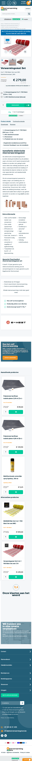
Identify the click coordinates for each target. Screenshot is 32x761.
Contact (3, 651)
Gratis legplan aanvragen (9, 695)
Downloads (4, 124)
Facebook (2, 735)
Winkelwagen (28, 3)
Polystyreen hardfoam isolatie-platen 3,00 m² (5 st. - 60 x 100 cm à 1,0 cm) (13, 399)
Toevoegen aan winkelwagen (16, 412)
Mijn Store (9, 3)
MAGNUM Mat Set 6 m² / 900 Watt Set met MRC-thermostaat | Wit (12, 524)
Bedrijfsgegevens (6, 679)
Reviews (12, 124)
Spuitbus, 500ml (7, 482)
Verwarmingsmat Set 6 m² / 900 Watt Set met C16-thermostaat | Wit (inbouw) (12, 564)
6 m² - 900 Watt (7, 527)
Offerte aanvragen (28, 9)
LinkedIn (5, 735)
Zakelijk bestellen (6, 665)
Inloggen (3, 690)
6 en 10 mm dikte (7, 402)
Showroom (4, 684)
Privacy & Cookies (25, 752)
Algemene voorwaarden (13, 752)
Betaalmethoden (15, 742)
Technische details (19, 121)
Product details (6, 121)
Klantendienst (5, 659)
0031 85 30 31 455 (14, 3)
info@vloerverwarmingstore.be (15, 731)
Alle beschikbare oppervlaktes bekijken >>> (18, 85)
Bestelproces (5, 673)
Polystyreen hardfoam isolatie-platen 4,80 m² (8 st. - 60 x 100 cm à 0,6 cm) (13, 439)
